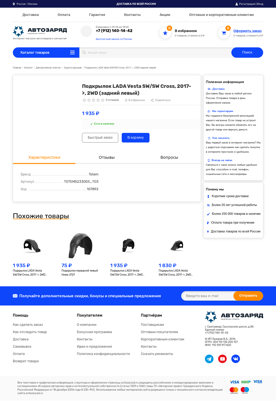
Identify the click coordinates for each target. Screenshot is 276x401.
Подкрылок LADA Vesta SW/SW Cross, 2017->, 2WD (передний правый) (175, 273)
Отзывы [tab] (107, 157)
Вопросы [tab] (169, 157)
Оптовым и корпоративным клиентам (221, 15)
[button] (25, 3)
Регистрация (247, 3)
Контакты (132, 15)
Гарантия (97, 15)
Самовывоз (22, 347)
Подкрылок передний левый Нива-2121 (80, 273)
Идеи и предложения (94, 347)
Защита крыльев (72, 68)
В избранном (186, 31)
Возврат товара (26, 361)
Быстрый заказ (100, 138)
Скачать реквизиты (157, 354)
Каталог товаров (35, 52)
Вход (260, 3)
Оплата (64, 15)
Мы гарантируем (222, 111)
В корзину (136, 138)
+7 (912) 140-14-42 (114, 30)
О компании (86, 325)
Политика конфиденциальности (103, 354)
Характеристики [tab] (44, 157)
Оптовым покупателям (159, 332)
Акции (165, 15)
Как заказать (221, 138)
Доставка (30, 15)
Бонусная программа (94, 332)
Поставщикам (152, 325)
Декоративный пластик (48, 68)
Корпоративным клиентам (162, 340)
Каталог (28, 68)
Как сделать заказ (28, 325)
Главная (17, 68)
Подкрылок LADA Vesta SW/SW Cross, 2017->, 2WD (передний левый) (29, 273)
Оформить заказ (247, 31)
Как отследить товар (30, 332)
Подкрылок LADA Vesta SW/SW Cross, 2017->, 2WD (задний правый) (126, 273)
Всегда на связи (222, 160)
